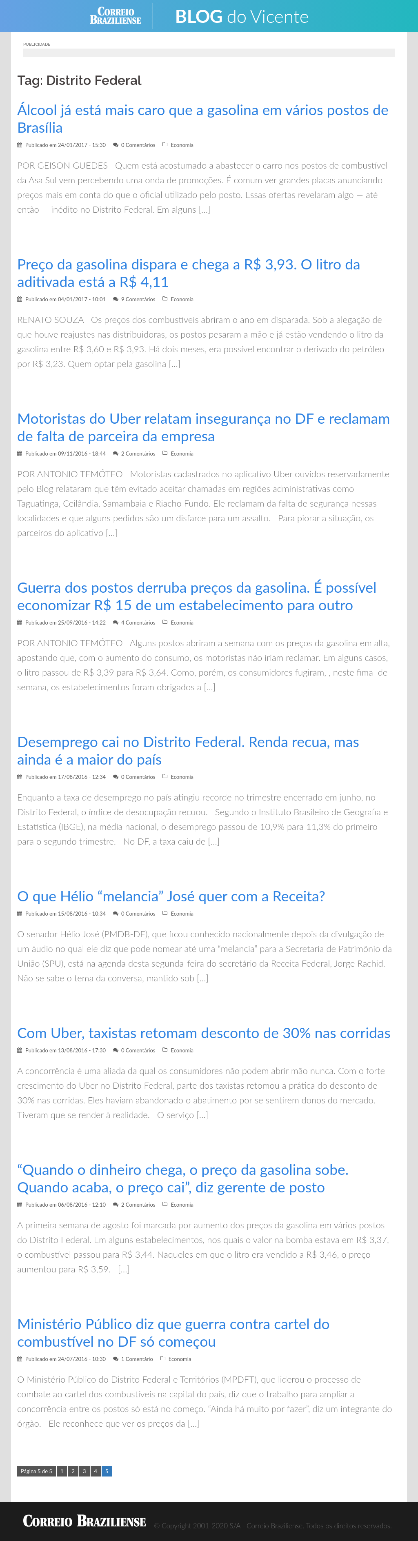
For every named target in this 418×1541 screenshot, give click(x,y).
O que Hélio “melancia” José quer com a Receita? (172, 896)
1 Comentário (137, 1359)
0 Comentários (138, 145)
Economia (182, 145)
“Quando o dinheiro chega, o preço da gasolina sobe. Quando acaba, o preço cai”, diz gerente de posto (184, 1178)
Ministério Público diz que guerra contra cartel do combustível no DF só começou (174, 1332)
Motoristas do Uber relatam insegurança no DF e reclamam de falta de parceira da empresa (204, 427)
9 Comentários (138, 299)
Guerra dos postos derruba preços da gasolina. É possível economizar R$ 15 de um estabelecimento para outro (197, 596)
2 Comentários (138, 453)
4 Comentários (138, 622)
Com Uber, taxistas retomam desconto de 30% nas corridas (205, 1032)
